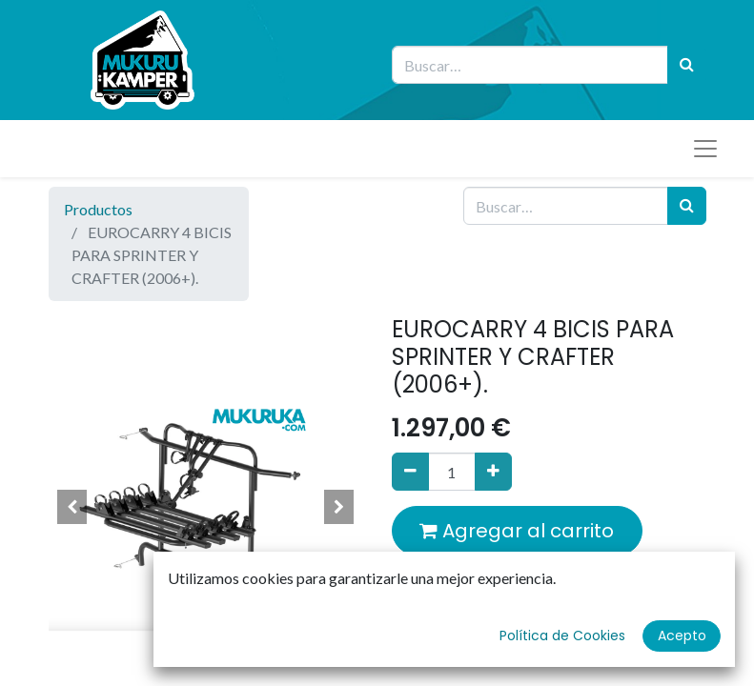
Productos (98, 209)
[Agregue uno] (493, 472)
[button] (72, 506)
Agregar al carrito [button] (516, 530)
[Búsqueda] (686, 65)
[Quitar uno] (410, 472)
